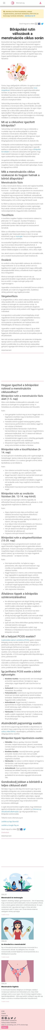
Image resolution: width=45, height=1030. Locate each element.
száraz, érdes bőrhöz (8, 731)
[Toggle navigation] (4, 3)
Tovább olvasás (5, 914)
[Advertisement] (22, 367)
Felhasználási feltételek (8, 1022)
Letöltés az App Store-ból (10, 821)
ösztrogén (19, 236)
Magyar (4, 1027)
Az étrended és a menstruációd (13, 944)
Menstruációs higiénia (9, 987)
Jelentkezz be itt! (29, 16)
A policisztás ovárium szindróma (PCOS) (15, 640)
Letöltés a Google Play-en (10, 825)
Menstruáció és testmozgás (12, 898)
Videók (3, 1013)
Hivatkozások (5, 832)
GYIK (2, 1011)
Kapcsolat (4, 1015)
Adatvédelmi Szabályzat (9, 1020)
